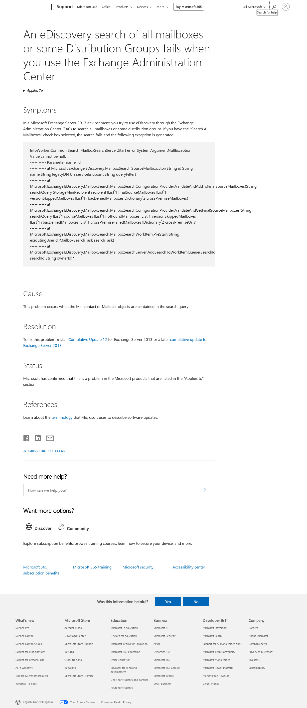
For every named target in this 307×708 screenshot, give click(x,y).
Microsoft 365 (87, 6)
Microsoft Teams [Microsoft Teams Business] (164, 676)
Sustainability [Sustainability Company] (257, 668)
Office (107, 6)
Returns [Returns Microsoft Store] (69, 652)
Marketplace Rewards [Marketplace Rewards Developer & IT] (216, 676)
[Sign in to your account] (286, 7)
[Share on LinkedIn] (35, 437)
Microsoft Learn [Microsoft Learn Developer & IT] (212, 636)
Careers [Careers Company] (253, 628)
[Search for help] (273, 6)
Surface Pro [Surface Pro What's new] (22, 628)
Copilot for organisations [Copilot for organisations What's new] (30, 652)
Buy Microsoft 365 (192, 6)
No (195, 601)
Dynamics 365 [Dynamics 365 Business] (162, 652)
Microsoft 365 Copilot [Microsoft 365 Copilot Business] (167, 668)
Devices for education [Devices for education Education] (124, 636)
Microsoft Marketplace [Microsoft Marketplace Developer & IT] (216, 660)
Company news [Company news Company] (258, 644)
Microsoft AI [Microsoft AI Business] (161, 628)
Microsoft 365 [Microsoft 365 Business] (162, 660)
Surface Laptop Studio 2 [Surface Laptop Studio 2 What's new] (29, 644)
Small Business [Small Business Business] (162, 684)
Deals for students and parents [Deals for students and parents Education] (129, 680)
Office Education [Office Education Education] (120, 660)
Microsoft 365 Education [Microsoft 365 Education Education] (125, 652)
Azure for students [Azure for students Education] (122, 688)
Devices (145, 6)
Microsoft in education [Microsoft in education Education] (124, 628)
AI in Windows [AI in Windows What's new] (24, 668)
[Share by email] (47, 437)
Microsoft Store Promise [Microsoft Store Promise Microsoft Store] (79, 676)
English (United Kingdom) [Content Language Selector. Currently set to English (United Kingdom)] (38, 702)
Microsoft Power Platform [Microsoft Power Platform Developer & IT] (218, 668)
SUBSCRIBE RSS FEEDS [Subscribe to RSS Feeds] (47, 450)
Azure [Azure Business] (157, 644)
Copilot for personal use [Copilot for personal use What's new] (29, 660)
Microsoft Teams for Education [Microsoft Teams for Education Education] (129, 644)
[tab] (40, 527)
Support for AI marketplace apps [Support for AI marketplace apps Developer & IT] (222, 644)
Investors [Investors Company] (254, 660)
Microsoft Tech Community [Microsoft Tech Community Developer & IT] (219, 652)
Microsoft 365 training (92, 566)
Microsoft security (138, 566)
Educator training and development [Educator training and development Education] (124, 670)
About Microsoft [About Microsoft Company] (258, 636)
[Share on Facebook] (26, 437)
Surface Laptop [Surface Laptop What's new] (24, 636)
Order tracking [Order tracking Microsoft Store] (73, 660)
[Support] (64, 7)
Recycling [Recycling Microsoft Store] (70, 668)
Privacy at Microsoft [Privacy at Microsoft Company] (261, 652)
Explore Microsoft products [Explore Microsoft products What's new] (31, 676)
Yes (168, 601)
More (164, 6)
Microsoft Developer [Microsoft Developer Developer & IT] (215, 628)
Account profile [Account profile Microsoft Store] (73, 628)
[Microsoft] (32, 7)
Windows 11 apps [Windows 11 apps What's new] (26, 684)
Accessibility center (188, 566)
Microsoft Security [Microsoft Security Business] (164, 636)
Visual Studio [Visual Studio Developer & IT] (211, 684)
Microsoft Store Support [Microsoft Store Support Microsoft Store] (78, 644)
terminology (62, 417)
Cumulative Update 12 (87, 339)
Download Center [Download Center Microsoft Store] (75, 636)
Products (124, 6)
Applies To (34, 90)
